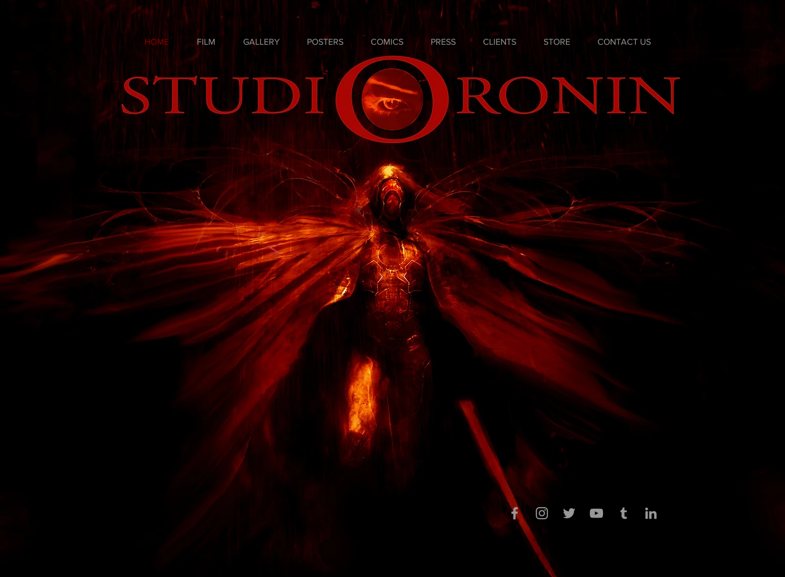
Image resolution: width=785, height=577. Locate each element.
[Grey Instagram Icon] (542, 513)
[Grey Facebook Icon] (514, 513)
